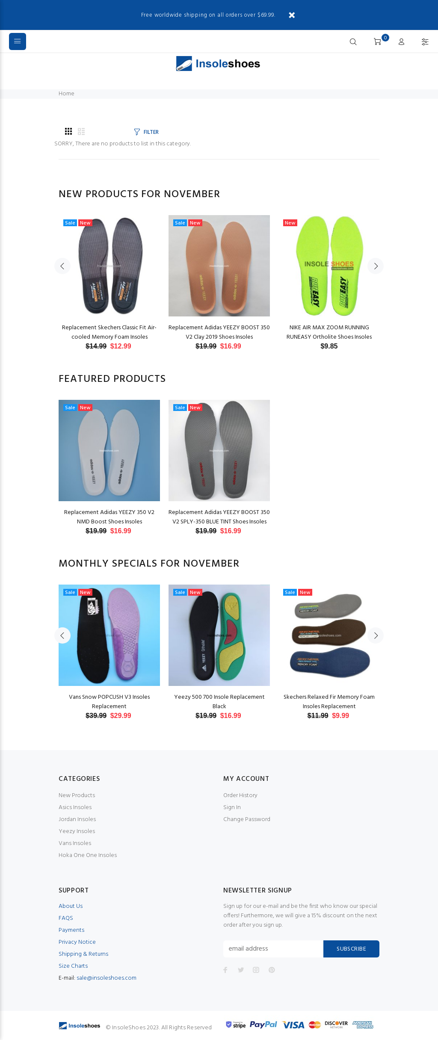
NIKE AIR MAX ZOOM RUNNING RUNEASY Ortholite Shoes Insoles (329, 332)
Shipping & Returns (83, 954)
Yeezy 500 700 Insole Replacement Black (219, 702)
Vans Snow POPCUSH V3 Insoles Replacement (109, 702)
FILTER (151, 132)
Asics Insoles (75, 807)
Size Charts (73, 966)
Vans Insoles (75, 843)
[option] (109, 274)
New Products (77, 796)
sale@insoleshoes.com (106, 978)
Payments (71, 930)
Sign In (232, 807)
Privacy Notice (77, 942)
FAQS (66, 918)
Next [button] (375, 266)
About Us (71, 906)
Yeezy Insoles (77, 831)
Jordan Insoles (77, 819)
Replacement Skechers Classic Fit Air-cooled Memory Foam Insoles (109, 332)
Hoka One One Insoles (88, 855)
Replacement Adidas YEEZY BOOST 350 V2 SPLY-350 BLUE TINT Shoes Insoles (219, 517)
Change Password (246, 819)
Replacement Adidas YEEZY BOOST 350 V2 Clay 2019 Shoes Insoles (219, 332)
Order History (240, 796)
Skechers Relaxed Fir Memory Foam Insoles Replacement (329, 702)
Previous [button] (62, 266)
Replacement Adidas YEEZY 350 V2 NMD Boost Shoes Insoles (109, 517)
